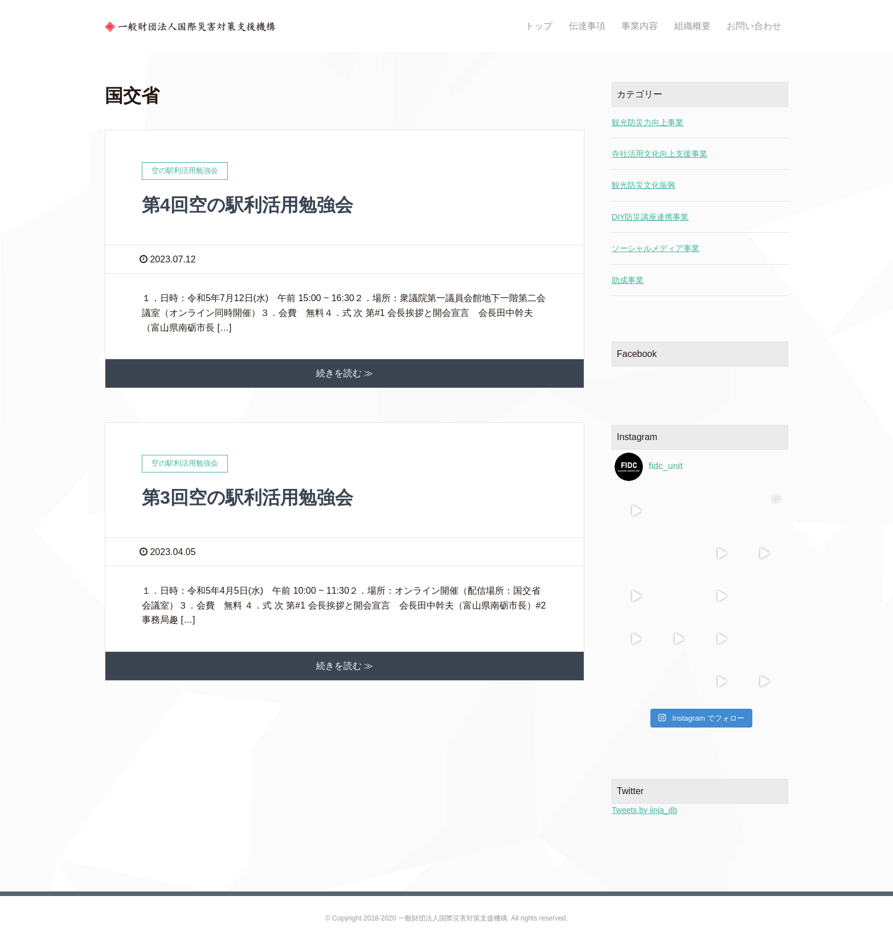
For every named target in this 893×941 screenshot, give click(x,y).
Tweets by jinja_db (644, 810)
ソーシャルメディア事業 (655, 248)
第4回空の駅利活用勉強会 (247, 205)
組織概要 (692, 26)
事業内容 (639, 26)
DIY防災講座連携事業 (650, 216)
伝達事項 (587, 26)
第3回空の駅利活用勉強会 (247, 497)
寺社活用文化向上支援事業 (659, 153)
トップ (538, 26)
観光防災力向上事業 (647, 122)
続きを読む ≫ (344, 373)
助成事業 (628, 280)
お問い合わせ (754, 26)
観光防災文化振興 (643, 185)
